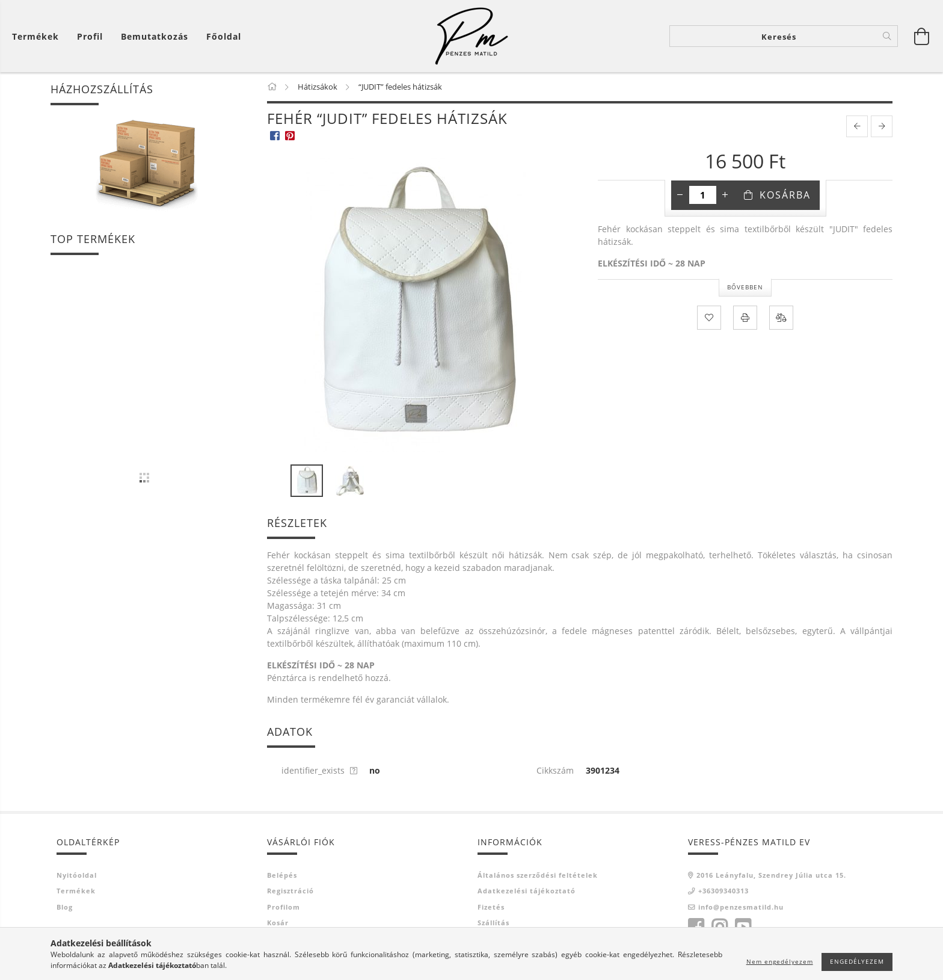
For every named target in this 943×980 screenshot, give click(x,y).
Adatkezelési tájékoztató (527, 890)
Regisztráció (290, 890)
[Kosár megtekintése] (38, 36)
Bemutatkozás (154, 36)
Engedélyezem (857, 961)
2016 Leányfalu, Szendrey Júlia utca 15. (771, 875)
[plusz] (725, 195)
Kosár (278, 922)
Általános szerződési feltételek (538, 875)
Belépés (282, 875)
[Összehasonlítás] (781, 318)
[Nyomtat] (745, 318)
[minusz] (680, 195)
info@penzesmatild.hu (741, 906)
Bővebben (745, 287)
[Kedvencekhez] (709, 318)
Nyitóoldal (77, 875)
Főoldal (223, 36)
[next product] (881, 126)
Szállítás (493, 922)
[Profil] (90, 36)
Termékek (76, 890)
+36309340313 (723, 890)
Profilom (283, 906)
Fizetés (491, 906)
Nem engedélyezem (779, 961)
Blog (65, 906)
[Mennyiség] (702, 195)
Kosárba (785, 195)
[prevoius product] (857, 126)
